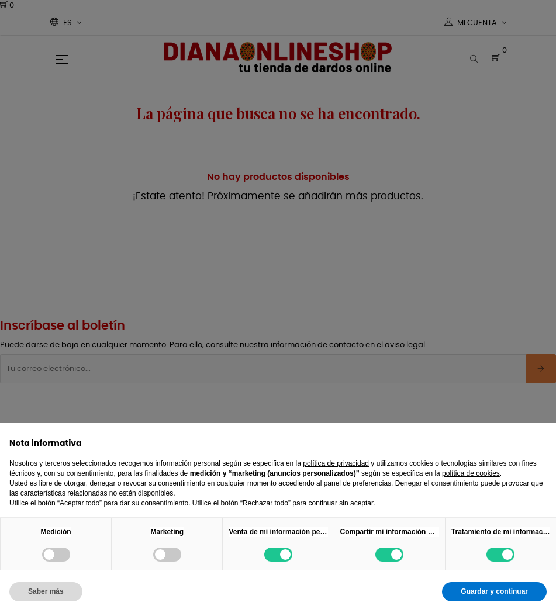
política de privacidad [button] (336, 463)
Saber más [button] (46, 591)
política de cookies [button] (471, 473)
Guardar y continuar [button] (494, 591)
